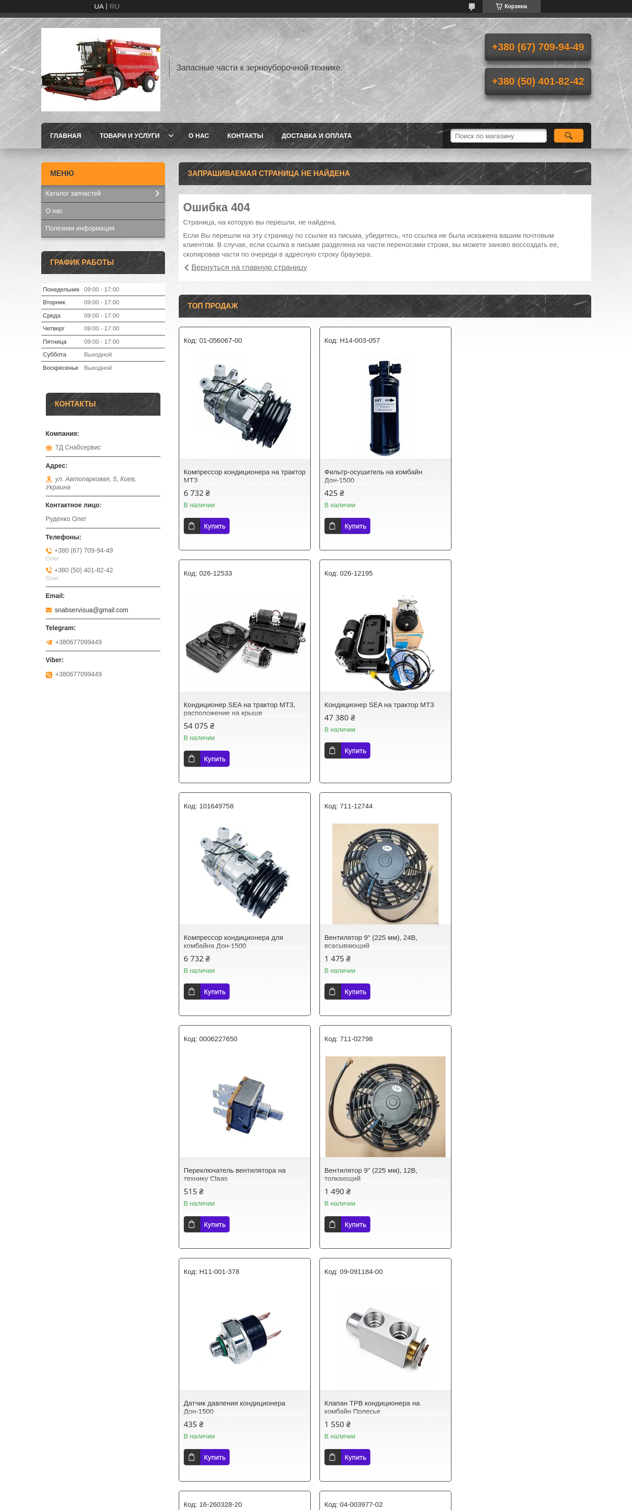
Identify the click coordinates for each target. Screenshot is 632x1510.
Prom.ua (355, 1310)
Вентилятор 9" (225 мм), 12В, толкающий (370, 941)
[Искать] (569, 136)
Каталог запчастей (73, 193)
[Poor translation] (33, 1375)
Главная (66, 135)
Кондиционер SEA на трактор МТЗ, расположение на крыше (520, 476)
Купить (214, 526)
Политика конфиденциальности (372, 1318)
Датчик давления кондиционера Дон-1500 (515, 941)
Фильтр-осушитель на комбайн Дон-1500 (373, 476)
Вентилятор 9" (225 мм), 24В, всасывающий (510, 709)
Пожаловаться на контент (295, 1318)
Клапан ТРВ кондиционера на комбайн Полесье (231, 1174)
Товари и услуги (129, 135)
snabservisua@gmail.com (92, 610)
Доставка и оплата (317, 135)
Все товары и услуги (381, 1265)
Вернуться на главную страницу (250, 267)
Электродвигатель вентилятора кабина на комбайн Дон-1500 (374, 1174)
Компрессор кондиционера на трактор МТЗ (231, 476)
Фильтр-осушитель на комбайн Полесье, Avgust (513, 1174)
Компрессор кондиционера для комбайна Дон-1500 (373, 709)
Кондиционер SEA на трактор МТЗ (238, 704)
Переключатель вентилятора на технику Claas (235, 941)
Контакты (245, 135)
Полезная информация (80, 228)
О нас (198, 135)
